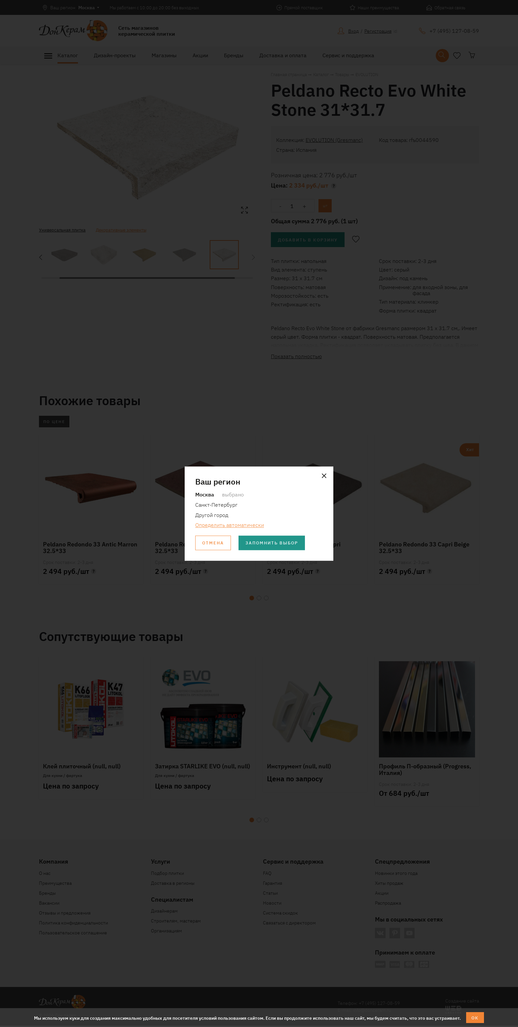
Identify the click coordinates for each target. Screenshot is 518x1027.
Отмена (214, 543)
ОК (475, 1017)
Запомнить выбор (275, 543)
